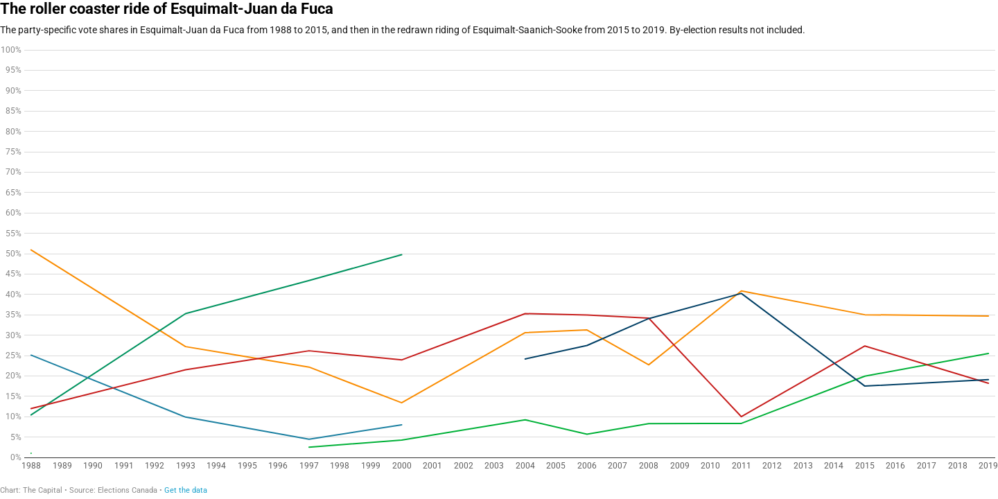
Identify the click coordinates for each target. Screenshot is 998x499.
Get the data (185, 490)
